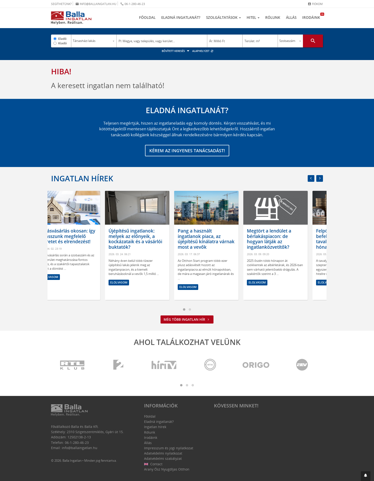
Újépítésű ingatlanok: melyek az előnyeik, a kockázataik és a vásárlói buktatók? (150, 239)
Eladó (62, 38)
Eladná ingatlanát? (180, 17)
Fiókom (315, 4)
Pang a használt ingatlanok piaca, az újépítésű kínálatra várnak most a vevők (221, 239)
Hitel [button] (253, 17)
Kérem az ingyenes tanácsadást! (187, 150)
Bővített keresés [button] (176, 51)
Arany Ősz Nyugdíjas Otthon (166, 469)
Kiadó (62, 43)
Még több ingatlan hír (187, 319)
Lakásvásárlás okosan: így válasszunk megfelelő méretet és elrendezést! (82, 236)
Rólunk (272, 17)
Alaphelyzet (202, 51)
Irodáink (312, 16)
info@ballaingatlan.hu (95, 4)
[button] (365, 476)
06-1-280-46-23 (132, 4)
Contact (153, 464)
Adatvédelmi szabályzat (163, 458)
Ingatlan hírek (82, 178)
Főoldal (147, 17)
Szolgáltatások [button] (223, 17)
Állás (291, 17)
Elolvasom (64, 277)
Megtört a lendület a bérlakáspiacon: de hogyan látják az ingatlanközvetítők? (284, 239)
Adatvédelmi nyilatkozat (163, 453)
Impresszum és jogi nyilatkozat (168, 448)
